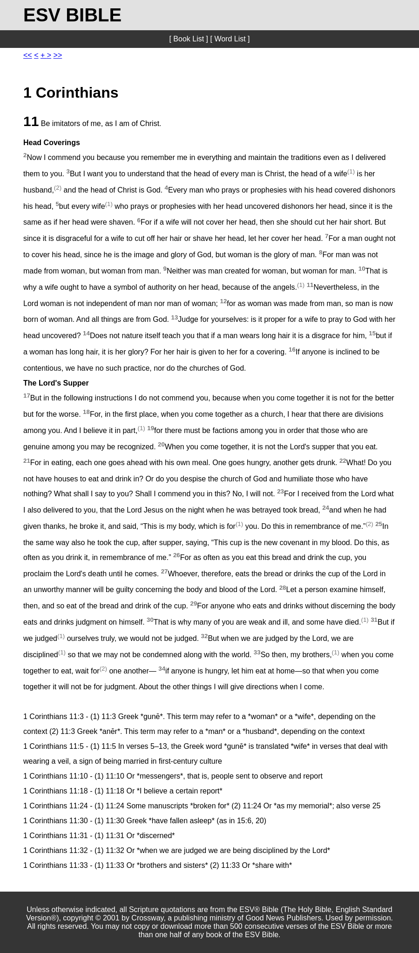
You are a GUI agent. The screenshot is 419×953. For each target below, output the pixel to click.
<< (27, 55)
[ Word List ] (230, 39)
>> (58, 55)
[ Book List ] (188, 39)
